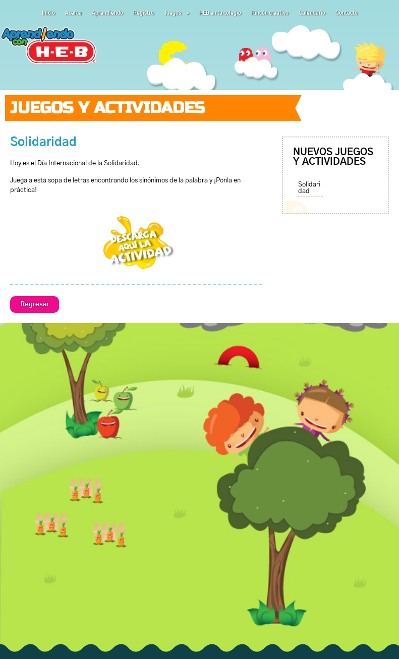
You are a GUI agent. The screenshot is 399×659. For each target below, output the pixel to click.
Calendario (312, 13)
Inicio (48, 13)
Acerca (73, 13)
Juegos (176, 13)
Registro (143, 13)
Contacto (346, 13)
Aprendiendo (107, 13)
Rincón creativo (270, 13)
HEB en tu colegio (220, 13)
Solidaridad (309, 188)
